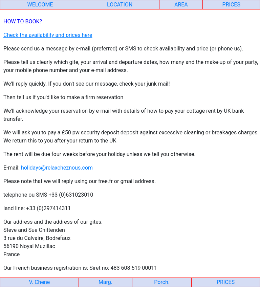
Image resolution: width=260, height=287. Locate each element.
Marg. (105, 282)
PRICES (231, 4)
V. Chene (39, 282)
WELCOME (40, 4)
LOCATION (119, 4)
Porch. (162, 282)
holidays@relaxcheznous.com (57, 167)
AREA (181, 4)
